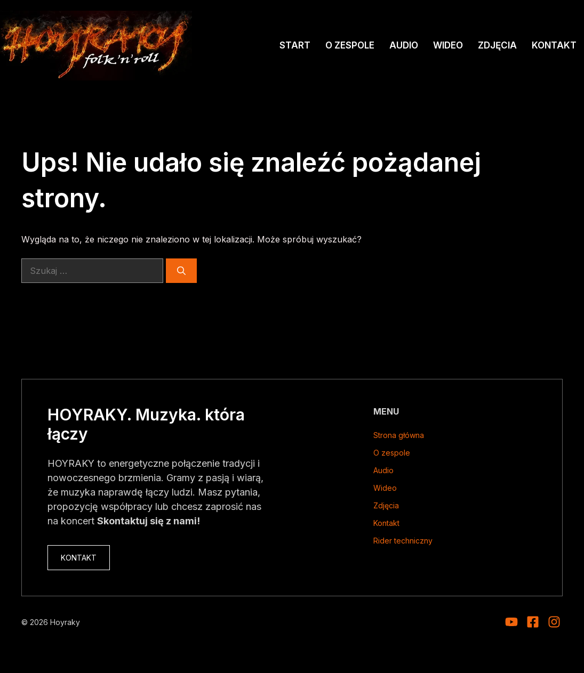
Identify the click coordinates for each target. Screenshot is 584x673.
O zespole (349, 45)
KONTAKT (79, 557)
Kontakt (554, 45)
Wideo (448, 45)
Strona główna (398, 435)
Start (294, 45)
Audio (403, 45)
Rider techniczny (403, 540)
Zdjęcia (497, 45)
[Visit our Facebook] (532, 621)
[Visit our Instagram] (511, 621)
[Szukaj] (181, 270)
